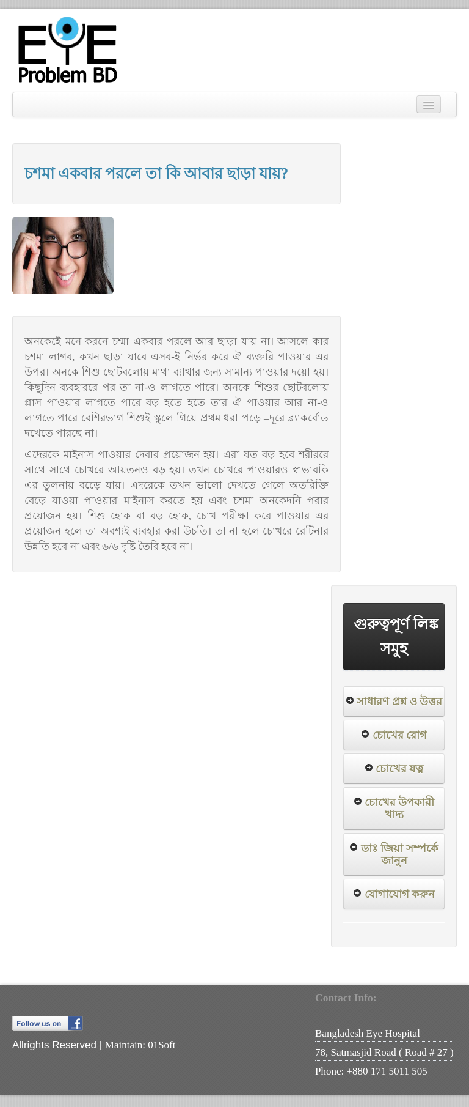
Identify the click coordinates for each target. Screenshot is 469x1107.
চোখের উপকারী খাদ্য (399, 808)
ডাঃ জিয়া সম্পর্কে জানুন (399, 854)
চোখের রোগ (400, 735)
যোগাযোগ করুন (400, 894)
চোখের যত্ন (399, 769)
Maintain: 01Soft (140, 1045)
